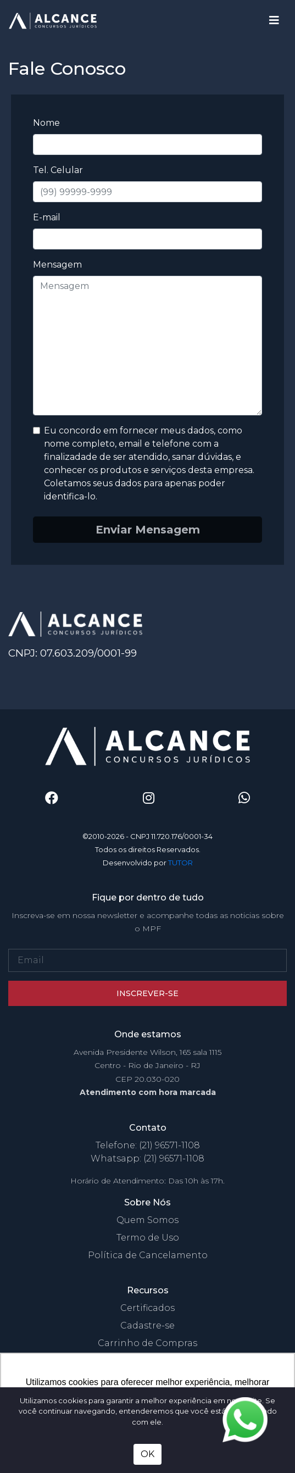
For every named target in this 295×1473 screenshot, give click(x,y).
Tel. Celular (58, 170)
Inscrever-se (147, 993)
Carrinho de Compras (147, 1343)
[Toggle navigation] (274, 20)
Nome (46, 123)
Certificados (147, 1308)
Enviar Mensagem (148, 529)
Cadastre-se (147, 1325)
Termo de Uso (147, 1237)
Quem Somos (147, 1220)
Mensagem (57, 264)
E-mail (46, 217)
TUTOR (180, 862)
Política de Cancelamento (148, 1255)
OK (147, 1454)
